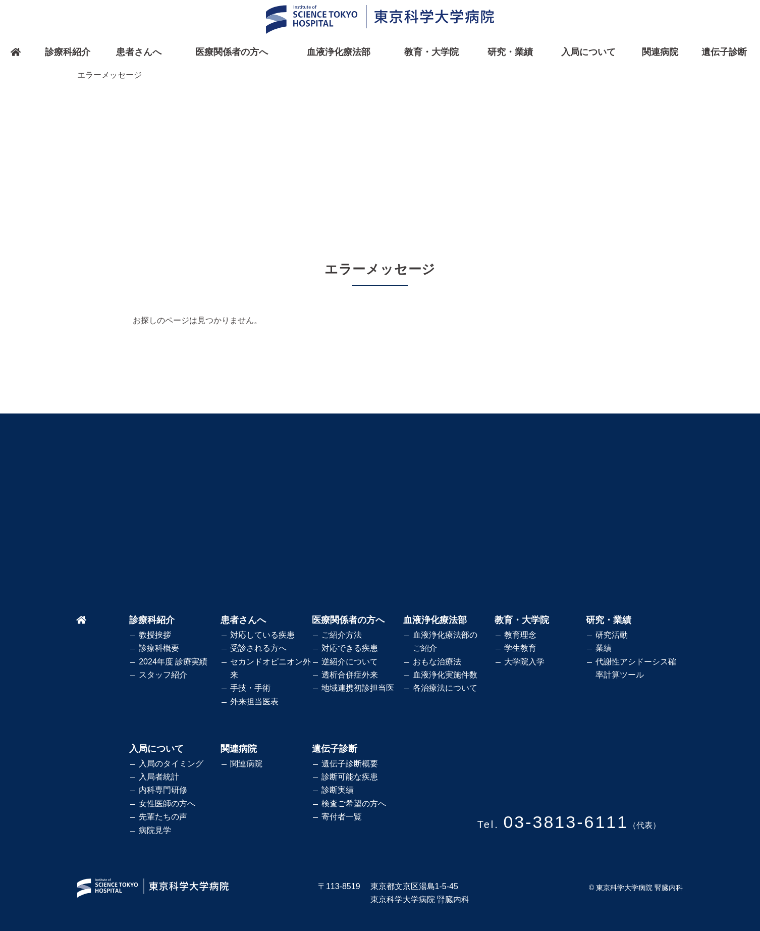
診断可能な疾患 (349, 776)
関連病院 (660, 52)
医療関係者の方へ (231, 52)
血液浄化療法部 (338, 52)
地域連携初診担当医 (357, 688)
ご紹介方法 (341, 635)
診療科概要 (159, 648)
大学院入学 (524, 661)
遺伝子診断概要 (349, 763)
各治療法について (445, 688)
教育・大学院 (431, 52)
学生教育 (520, 648)
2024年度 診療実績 (173, 661)
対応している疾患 (262, 635)
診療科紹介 (67, 52)
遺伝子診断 (724, 52)
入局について (588, 52)
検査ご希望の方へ (353, 803)
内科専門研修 (163, 790)
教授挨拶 (155, 635)
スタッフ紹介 (163, 674)
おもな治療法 (437, 661)
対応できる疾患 (349, 648)
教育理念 (520, 635)
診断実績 (337, 790)
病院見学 (155, 830)
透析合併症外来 (349, 674)
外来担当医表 (254, 701)
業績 (603, 648)
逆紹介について (349, 661)
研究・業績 (510, 52)
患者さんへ (138, 52)
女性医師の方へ (167, 803)
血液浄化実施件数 (445, 674)
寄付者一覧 (341, 816)
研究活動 (611, 635)
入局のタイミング (171, 763)
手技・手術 (250, 688)
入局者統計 (159, 776)
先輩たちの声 (163, 816)
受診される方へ (258, 648)
